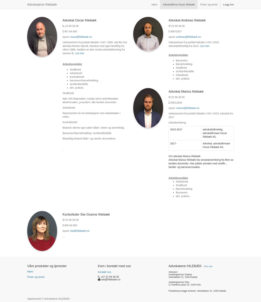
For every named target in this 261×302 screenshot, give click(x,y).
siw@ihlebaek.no (79, 230)
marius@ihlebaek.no (187, 108)
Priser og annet (35, 276)
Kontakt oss (104, 272)
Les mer (79, 53)
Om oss (208, 266)
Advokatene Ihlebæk (42, 4)
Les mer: (205, 45)
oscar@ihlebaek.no (81, 36)
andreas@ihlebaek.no (188, 36)
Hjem (30, 271)
